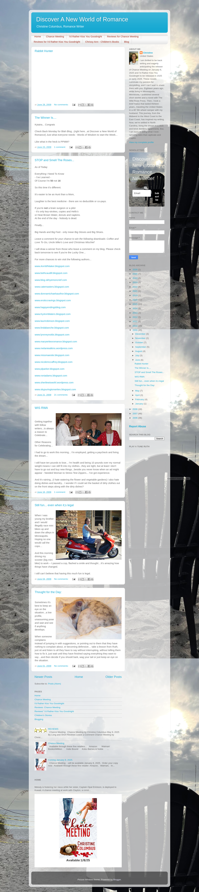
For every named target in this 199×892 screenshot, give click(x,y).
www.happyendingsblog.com (50, 307)
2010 (135, 326)
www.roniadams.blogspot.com (51, 375)
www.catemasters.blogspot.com (52, 286)
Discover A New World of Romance (82, 19)
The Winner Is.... (45, 117)
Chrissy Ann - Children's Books (102, 41)
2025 (135, 274)
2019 (135, 295)
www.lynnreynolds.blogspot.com (52, 334)
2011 (135, 321)
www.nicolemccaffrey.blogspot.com (54, 362)
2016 (135, 300)
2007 (135, 413)
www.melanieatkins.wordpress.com (54, 348)
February (140, 399)
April (137, 395)
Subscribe (157, 196)
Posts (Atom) (54, 683)
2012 (135, 317)
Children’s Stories (43, 715)
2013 (135, 313)
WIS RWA (41, 408)
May (137, 390)
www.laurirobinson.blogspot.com (52, 321)
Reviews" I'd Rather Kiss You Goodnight (54, 711)
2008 (135, 409)
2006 (135, 418)
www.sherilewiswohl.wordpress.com (54, 382)
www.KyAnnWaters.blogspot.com (53, 314)
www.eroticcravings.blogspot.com (53, 300)
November (140, 338)
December (140, 334)
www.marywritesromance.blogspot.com (56, 341)
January (139, 403)
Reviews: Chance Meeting (47, 707)
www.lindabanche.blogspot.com (52, 327)
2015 (135, 304)
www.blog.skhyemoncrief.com (51, 280)
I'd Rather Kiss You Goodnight (85, 36)
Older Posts (113, 677)
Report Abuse (137, 426)
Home (37, 36)
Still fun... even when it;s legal (54, 505)
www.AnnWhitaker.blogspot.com (52, 266)
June (138, 360)
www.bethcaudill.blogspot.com (51, 273)
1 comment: (60, 147)
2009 (135, 330)
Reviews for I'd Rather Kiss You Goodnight (57, 41)
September (141, 347)
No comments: (61, 104)
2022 (135, 287)
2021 (135, 291)
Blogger (117, 879)
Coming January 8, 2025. (60, 760)
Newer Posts (43, 677)
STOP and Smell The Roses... (54, 160)
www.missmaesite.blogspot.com (52, 355)
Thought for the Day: (48, 592)
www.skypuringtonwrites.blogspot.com (55, 389)
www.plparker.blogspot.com (49, 369)
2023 (135, 282)
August (139, 351)
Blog (126, 41)
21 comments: (61, 395)
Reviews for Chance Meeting (123, 36)
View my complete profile (141, 142)
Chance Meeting (55, 36)
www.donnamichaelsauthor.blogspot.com (57, 293)
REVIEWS (53, 729)
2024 (135, 278)
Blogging (39, 719)
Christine (148, 53)
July (137, 355)
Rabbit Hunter (44, 51)
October (139, 342)
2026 (135, 269)
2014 (135, 308)
